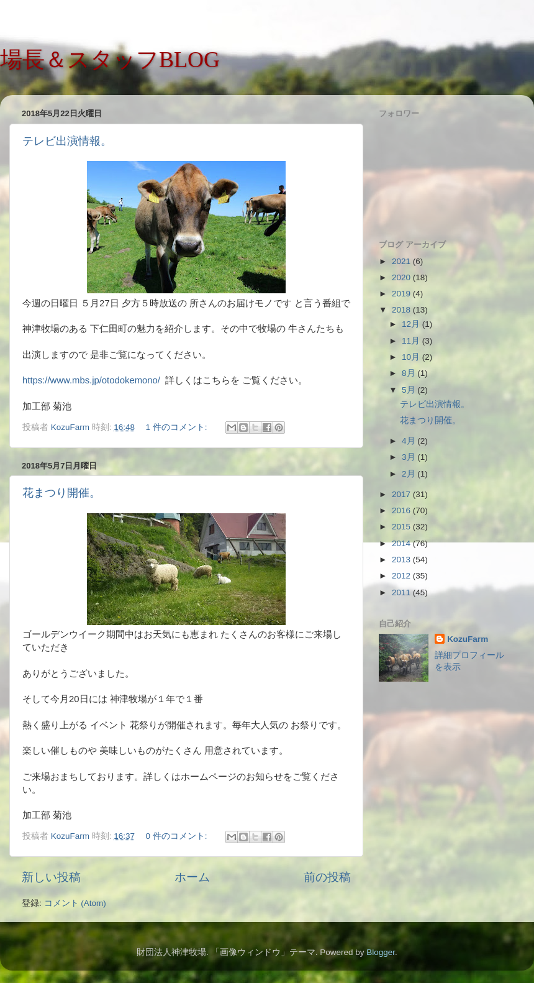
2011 (402, 592)
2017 (402, 494)
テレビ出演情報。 (67, 141)
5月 (409, 390)
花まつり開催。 (61, 493)
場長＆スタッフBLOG (110, 59)
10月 (412, 357)
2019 (402, 293)
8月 (409, 373)
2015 (402, 526)
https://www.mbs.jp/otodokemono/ (91, 380)
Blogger (380, 952)
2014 (402, 543)
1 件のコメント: (177, 427)
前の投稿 (327, 877)
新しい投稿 (51, 877)
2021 (402, 261)
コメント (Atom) (75, 903)
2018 (402, 309)
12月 (412, 324)
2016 (402, 510)
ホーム (192, 877)
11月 (412, 340)
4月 (409, 441)
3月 (409, 457)
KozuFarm (467, 639)
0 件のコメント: (177, 836)
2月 (409, 473)
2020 (402, 277)
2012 (402, 575)
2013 (402, 559)
